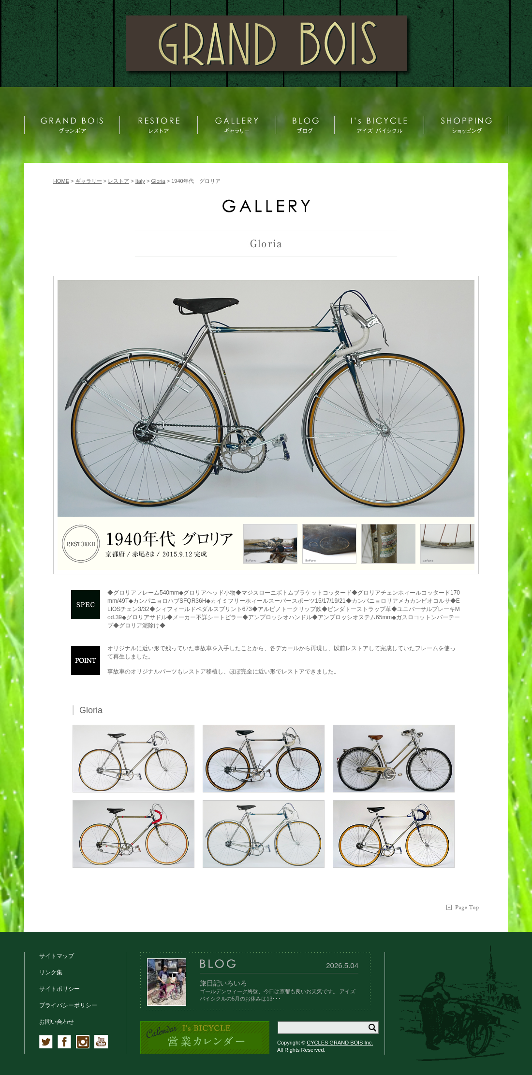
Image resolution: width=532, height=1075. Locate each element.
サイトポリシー (59, 988)
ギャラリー (88, 181)
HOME (61, 181)
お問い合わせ (56, 1021)
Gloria (158, 181)
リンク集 (50, 972)
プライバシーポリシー (68, 1005)
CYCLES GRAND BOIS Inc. (340, 1042)
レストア (118, 181)
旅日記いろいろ (223, 983)
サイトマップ (56, 956)
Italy (140, 181)
